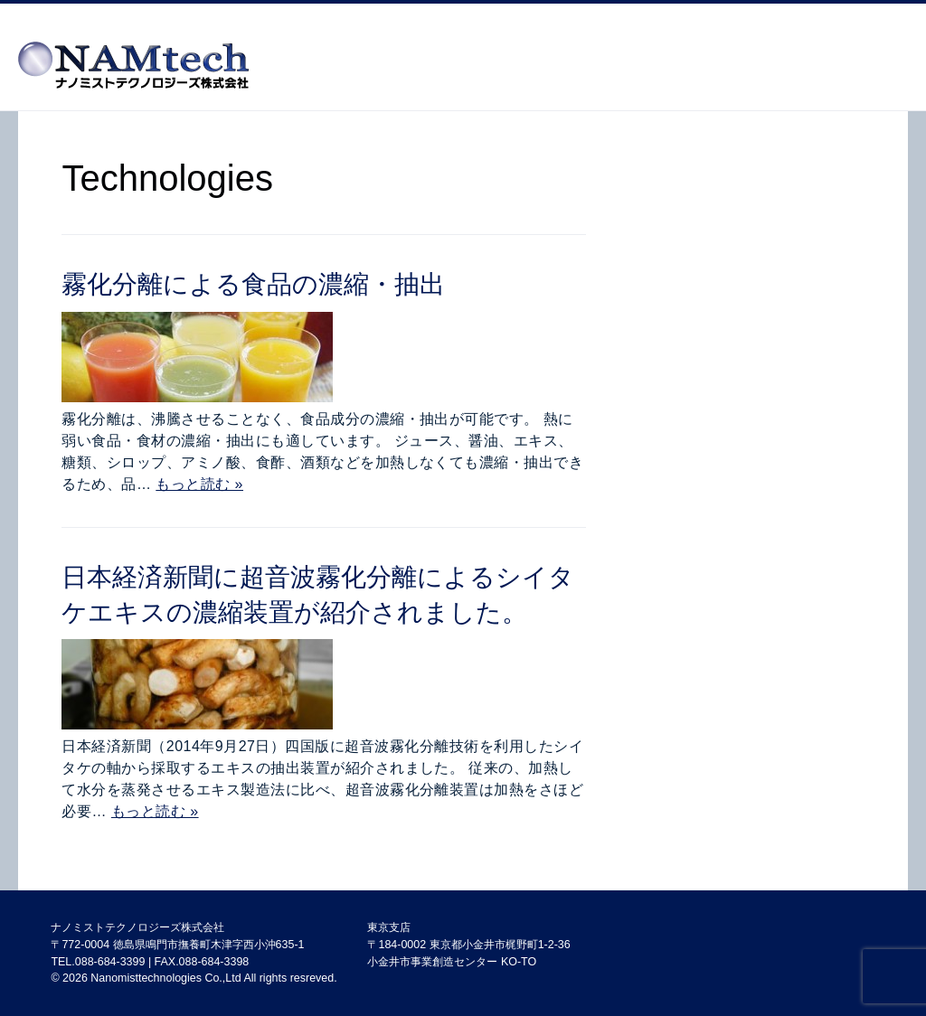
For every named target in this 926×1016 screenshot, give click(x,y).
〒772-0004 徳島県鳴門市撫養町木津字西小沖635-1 (177, 944)
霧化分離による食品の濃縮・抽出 (253, 284)
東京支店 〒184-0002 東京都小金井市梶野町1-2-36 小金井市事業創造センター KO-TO (468, 944)
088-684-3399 (110, 961)
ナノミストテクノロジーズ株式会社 (137, 927)
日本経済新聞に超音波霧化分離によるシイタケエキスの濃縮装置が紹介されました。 (317, 594)
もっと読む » (199, 484)
